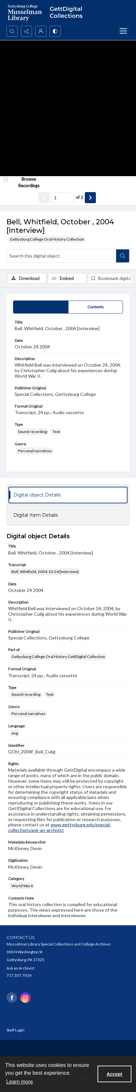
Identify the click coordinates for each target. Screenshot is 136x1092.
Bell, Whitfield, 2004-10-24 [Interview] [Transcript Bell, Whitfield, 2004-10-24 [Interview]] (45, 571)
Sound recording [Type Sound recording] (32, 431)
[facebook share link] (12, 997)
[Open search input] (12, 31)
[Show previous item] (44, 197)
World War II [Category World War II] (22, 885)
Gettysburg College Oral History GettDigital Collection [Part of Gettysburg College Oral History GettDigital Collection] (58, 656)
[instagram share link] (25, 997)
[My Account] (41, 31)
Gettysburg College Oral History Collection (47, 239)
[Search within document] (122, 255)
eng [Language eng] (14, 733)
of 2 (79, 197)
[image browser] (24, 182)
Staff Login (15, 1030)
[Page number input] (62, 197)
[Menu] (123, 31)
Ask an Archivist (20, 968)
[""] (68, 12)
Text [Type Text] (56, 431)
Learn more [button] (19, 1082)
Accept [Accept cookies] (114, 1074)
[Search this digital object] (61, 255)
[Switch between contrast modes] (55, 31)
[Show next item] (90, 197)
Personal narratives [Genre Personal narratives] (35, 450)
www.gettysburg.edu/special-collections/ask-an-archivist (59, 827)
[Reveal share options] (26, 31)
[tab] (40, 307)
